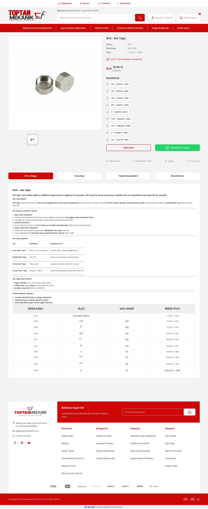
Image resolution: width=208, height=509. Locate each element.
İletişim (65, 443)
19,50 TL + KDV (172, 327)
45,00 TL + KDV (172, 339)
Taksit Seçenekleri (128, 175)
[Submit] (189, 412)
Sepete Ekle (128, 147)
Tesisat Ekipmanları (105, 458)
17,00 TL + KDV (172, 321)
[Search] (101, 17)
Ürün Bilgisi (31, 175)
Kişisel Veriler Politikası (142, 458)
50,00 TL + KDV (172, 346)
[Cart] (188, 17)
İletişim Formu (69, 465)
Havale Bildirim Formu (73, 458)
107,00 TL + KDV (172, 351)
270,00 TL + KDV (172, 357)
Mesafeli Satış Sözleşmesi (143, 435)
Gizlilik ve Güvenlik (140, 443)
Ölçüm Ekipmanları (105, 450)
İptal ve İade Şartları (140, 450)
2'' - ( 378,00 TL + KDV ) (120, 133)
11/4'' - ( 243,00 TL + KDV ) (121, 119)
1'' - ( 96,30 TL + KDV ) (119, 112)
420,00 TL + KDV (172, 370)
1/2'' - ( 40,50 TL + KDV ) (120, 91)
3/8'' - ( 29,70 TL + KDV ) (120, 84)
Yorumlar (80, 175)
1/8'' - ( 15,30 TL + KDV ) (120, 98)
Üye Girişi (170, 443)
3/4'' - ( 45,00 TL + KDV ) (120, 105)
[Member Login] (162, 17)
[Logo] (27, 15)
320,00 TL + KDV (172, 364)
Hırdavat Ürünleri (104, 443)
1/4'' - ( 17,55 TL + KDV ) (120, 140)
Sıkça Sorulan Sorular (72, 473)
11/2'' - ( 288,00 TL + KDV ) (121, 126)
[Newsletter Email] (159, 412)
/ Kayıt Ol (168, 17)
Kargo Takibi (68, 450)
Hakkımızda (67, 435)
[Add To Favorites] (142, 161)
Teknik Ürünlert (104, 435)
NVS (130, 44)
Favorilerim (170, 458)
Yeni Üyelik (170, 435)
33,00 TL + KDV (172, 333)
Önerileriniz (177, 175)
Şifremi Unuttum (173, 450)
